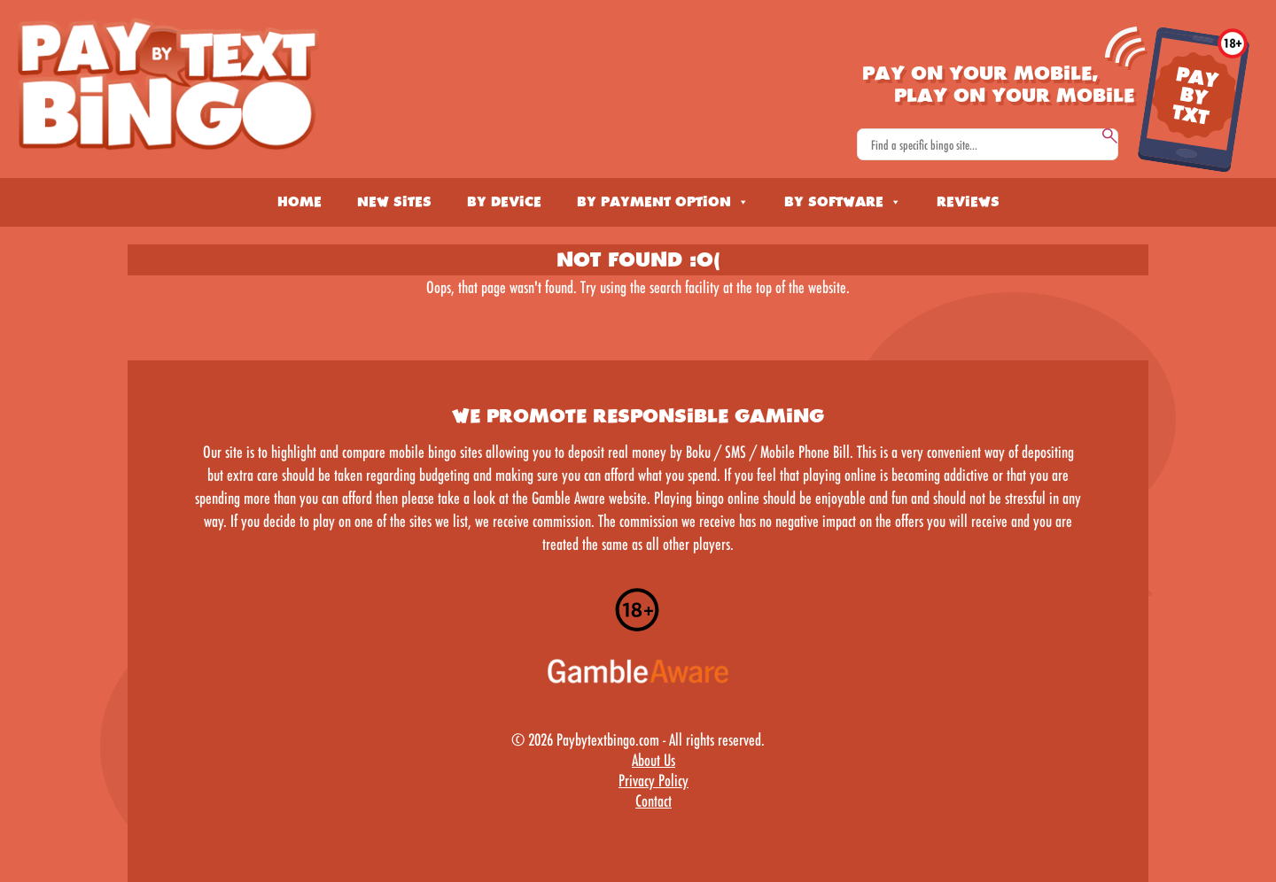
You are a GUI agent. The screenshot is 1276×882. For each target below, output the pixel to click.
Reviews (968, 202)
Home (299, 202)
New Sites (394, 202)
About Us (653, 760)
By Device (504, 202)
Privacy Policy (654, 780)
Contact (653, 800)
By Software (842, 202)
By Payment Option (663, 202)
